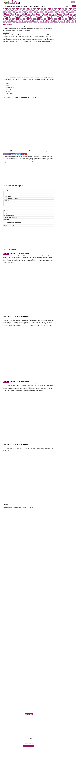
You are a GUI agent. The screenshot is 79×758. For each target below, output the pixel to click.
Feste (22, 6)
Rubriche (31, 6)
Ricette (5, 24)
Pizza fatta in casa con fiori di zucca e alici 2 (16, 253)
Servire (5, 504)
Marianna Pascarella (7, 32)
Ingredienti (8, 85)
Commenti (8, 91)
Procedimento (9, 89)
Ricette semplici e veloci (12, 2)
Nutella (18, 6)
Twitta (19, 154)
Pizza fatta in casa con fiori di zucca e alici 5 (16, 444)
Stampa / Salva (28, 714)
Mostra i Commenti (28, 746)
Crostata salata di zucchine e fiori (24, 162)
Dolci (14, 6)
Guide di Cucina (37, 6)
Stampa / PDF (7, 154)
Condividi (13, 154)
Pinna (25, 154)
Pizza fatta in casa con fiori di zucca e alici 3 (16, 316)
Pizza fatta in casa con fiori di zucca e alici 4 (16, 381)
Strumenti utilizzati (10, 87)
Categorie (9, 6)
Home (5, 6)
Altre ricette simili (9, 93)
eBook (43, 6)
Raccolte (26, 6)
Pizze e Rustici (9, 24)
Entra (73, 2)
